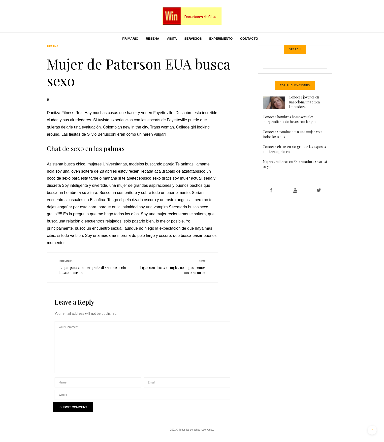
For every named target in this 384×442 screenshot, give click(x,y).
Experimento (220, 38)
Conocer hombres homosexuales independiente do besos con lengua (289, 119)
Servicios (193, 38)
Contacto (249, 38)
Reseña (152, 38)
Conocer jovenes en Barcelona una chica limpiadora (304, 102)
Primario (130, 38)
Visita (172, 38)
